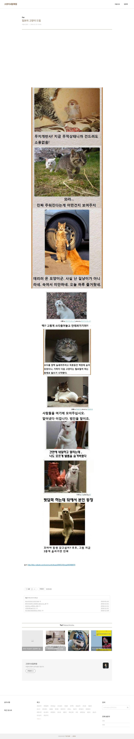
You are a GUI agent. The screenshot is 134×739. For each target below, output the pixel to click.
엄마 (66, 706)
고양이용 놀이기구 (30, 608)
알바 (90, 706)
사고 (39, 709)
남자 (95, 712)
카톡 (72, 706)
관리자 (74, 736)
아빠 (57, 709)
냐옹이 (46, 712)
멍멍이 (88, 709)
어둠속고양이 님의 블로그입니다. (35, 666)
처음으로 (117, 4)
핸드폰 (39, 712)
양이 (89, 712)
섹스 (69, 709)
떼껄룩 (46, 706)
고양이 (60, 706)
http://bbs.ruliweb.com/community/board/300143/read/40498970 (51, 565)
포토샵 (53, 706)
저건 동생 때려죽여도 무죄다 (33, 610)
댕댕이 (53, 712)
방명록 (126, 4)
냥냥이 (78, 706)
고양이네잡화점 (10, 4)
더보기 (38, 719)
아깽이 (45, 709)
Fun (26, 597)
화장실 (83, 712)
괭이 (65, 712)
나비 (59, 712)
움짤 (51, 709)
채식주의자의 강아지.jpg (32, 601)
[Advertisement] (67, 57)
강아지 (63, 709)
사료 (85, 706)
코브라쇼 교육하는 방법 (32, 606)
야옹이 (82, 709)
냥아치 (46, 715)
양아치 (39, 706)
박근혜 (71, 712)
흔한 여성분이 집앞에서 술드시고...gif (35, 603)
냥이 (75, 709)
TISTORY (67, 736)
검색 (128, 708)
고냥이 (39, 715)
